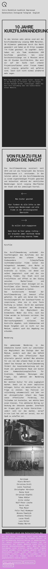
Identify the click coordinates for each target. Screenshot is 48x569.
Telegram (27, 13)
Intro (4, 10)
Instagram (17, 13)
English (36, 13)
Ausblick (21, 10)
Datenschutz (7, 13)
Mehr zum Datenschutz (12, 562)
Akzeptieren (29, 562)
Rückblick (12, 10)
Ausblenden (8, 565)
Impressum (30, 10)
